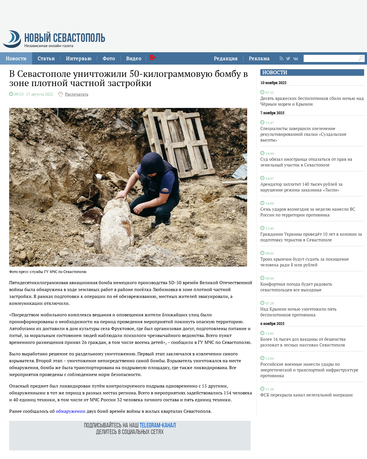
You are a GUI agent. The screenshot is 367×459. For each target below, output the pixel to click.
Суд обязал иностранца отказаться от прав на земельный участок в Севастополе (306, 162)
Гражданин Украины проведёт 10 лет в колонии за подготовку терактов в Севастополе (311, 237)
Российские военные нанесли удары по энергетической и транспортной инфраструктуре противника (309, 369)
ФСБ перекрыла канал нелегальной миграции (306, 395)
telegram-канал (158, 426)
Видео (133, 58)
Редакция (226, 58)
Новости (16, 58)
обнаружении (70, 411)
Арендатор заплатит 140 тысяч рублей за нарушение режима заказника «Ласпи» (301, 187)
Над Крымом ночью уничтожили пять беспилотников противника (298, 311)
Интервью (78, 58)
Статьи (46, 58)
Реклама (259, 58)
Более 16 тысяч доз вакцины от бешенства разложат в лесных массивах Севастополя (303, 342)
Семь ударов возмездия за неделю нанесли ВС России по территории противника (307, 212)
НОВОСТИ (274, 72)
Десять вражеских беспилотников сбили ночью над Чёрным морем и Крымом (312, 101)
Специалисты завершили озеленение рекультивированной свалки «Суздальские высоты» (303, 134)
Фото (109, 58)
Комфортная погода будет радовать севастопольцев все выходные (296, 287)
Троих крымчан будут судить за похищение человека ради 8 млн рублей (304, 262)
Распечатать (76, 94)
